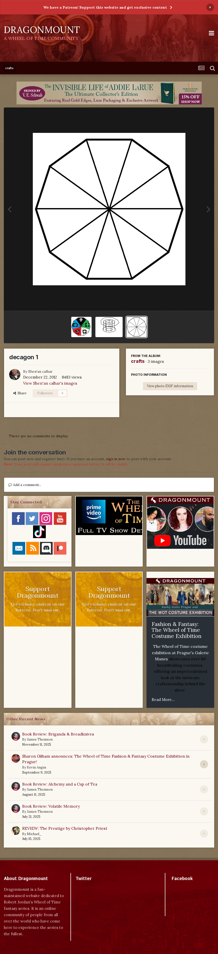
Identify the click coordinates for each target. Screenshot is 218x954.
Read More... (163, 699)
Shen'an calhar (40, 371)
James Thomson (40, 739)
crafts (137, 361)
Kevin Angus (36, 767)
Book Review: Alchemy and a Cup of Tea (59, 784)
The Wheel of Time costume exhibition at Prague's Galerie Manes (180, 652)
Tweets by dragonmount (98, 887)
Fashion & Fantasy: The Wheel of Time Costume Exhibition (176, 630)
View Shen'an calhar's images (50, 383)
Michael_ (34, 834)
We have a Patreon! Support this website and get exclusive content (105, 7)
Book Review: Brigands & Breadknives (58, 734)
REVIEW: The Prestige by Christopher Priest (64, 828)
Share (19, 393)
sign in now (115, 459)
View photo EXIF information (170, 386)
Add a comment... (24, 484)
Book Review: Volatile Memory (51, 806)
